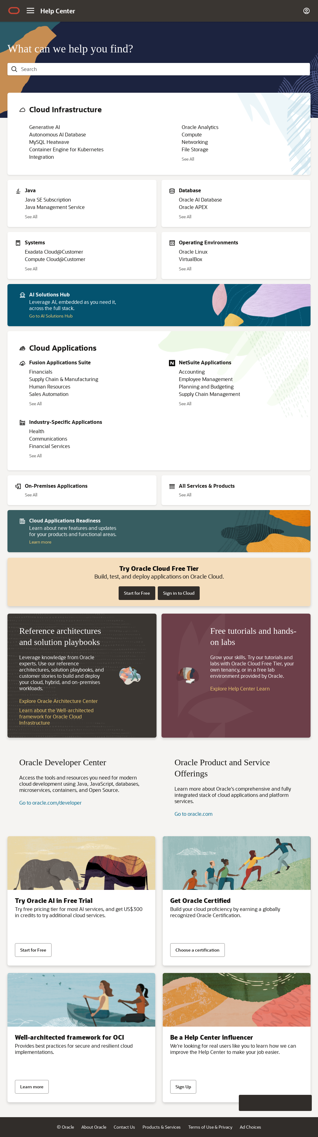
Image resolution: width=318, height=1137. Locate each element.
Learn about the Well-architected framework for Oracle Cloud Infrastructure (56, 716)
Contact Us (124, 1127)
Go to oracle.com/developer (50, 802)
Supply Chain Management (209, 394)
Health (36, 431)
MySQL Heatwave (49, 142)
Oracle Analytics (200, 127)
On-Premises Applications (56, 485)
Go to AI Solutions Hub (51, 315)
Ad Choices (250, 1127)
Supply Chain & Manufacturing (63, 379)
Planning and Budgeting (206, 386)
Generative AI (44, 127)
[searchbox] (163, 69)
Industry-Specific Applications (65, 422)
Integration (41, 156)
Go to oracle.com (193, 814)
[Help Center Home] (57, 11)
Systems (35, 242)
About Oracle (93, 1127)
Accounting (192, 371)
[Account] (306, 11)
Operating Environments (208, 242)
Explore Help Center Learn (240, 688)
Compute (192, 134)
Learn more (40, 541)
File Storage (195, 149)
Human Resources (49, 386)
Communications (48, 438)
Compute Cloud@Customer (55, 259)
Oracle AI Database (200, 199)
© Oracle (65, 1127)
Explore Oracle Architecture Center (58, 701)
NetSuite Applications (205, 362)
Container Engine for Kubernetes (66, 149)
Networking (195, 142)
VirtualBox (190, 259)
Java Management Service (55, 207)
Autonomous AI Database (57, 134)
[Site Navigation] (30, 10)
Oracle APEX (193, 207)
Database (190, 190)
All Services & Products (207, 485)
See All (188, 159)
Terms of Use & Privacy (210, 1127)
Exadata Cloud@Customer (54, 251)
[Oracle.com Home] (13, 11)
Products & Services (162, 1127)
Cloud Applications (63, 348)
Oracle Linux (193, 251)
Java (30, 190)
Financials (40, 371)
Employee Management (206, 379)
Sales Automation (49, 394)
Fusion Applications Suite (60, 362)
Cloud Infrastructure (65, 109)
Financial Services (49, 446)
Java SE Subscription (48, 199)
